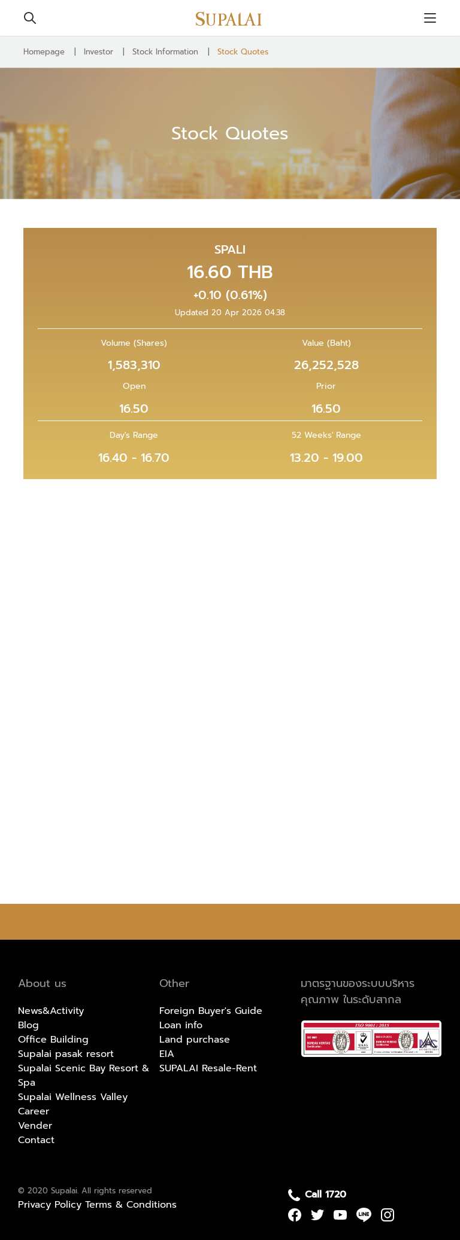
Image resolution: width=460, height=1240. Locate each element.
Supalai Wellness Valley (73, 1097)
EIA (166, 1054)
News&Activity (51, 1011)
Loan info (180, 1025)
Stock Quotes (242, 51)
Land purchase (194, 1039)
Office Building (53, 1039)
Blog (28, 1025)
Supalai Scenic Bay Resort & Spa (83, 1075)
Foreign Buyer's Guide (210, 1011)
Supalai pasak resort (66, 1054)
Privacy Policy (51, 1205)
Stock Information (165, 51)
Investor (98, 51)
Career (33, 1111)
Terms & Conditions (131, 1205)
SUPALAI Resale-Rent (208, 1068)
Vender (35, 1126)
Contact (36, 1140)
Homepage (44, 51)
